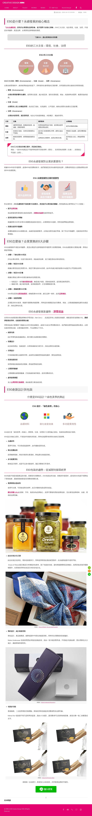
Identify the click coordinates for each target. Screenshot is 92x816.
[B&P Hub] (53, 7)
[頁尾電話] (72, 809)
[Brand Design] (66, 7)
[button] (80, 8)
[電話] (89, 567)
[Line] (89, 574)
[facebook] (76, 8)
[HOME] (7, 7)
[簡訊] (89, 571)
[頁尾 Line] (81, 809)
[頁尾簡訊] (76, 809)
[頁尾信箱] (68, 809)
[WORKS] (34, 7)
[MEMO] (43, 7)
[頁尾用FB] (63, 809)
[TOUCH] (24, 7)
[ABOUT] (15, 7)
